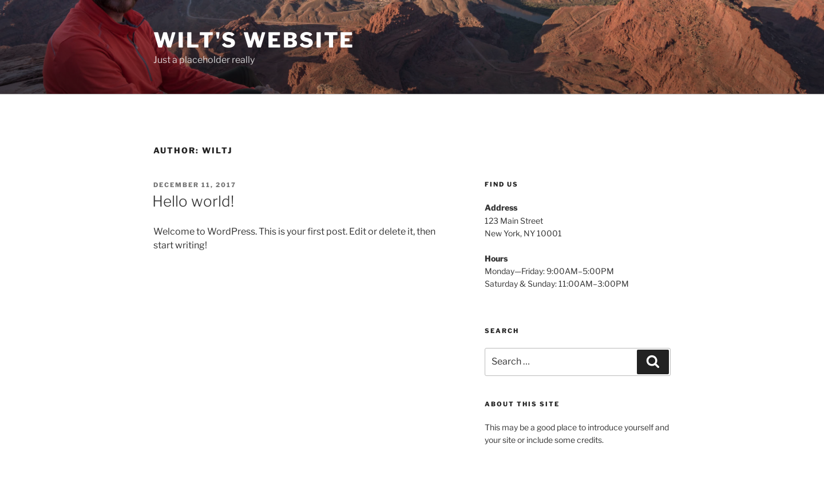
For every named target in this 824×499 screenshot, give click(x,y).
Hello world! (193, 201)
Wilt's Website (254, 40)
